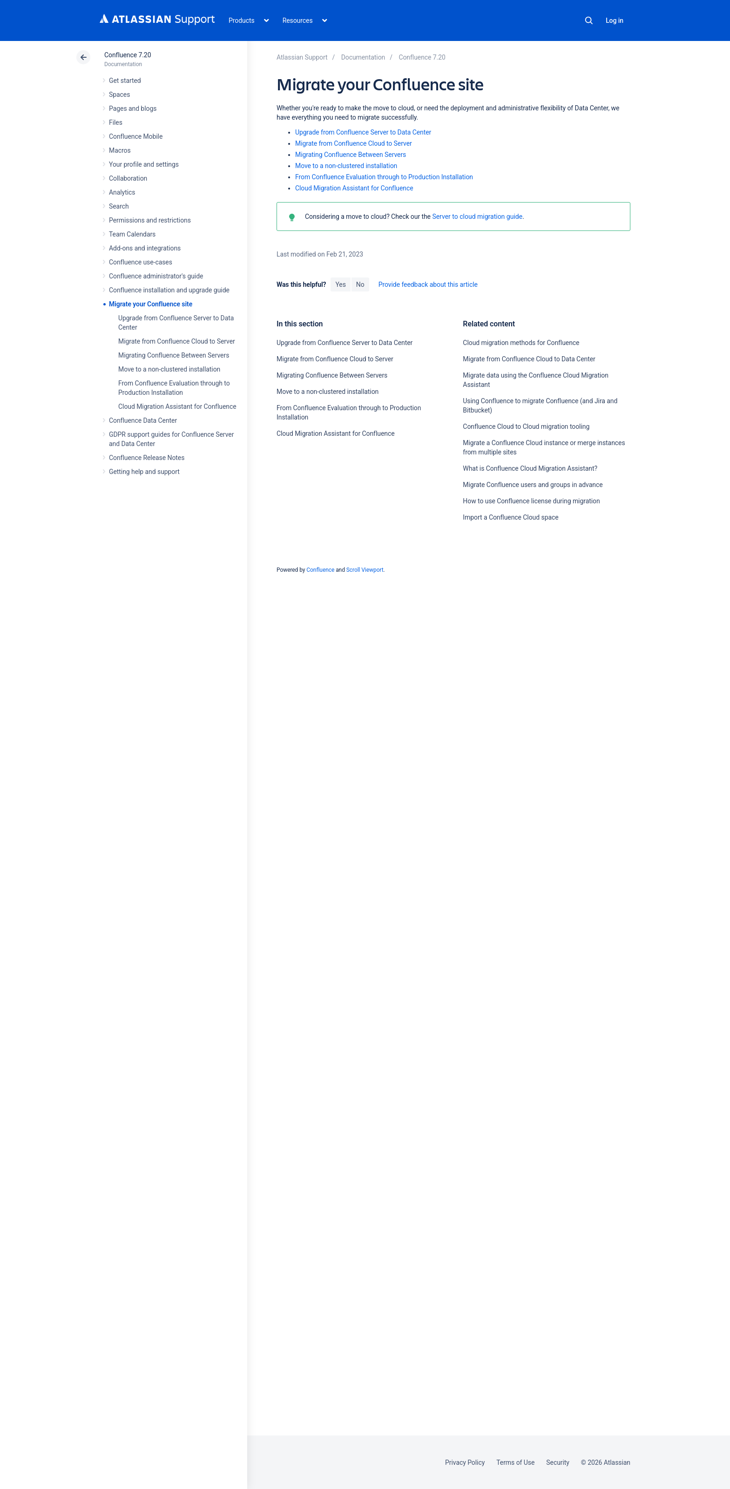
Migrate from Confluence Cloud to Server (176, 341)
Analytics (122, 192)
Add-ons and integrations (145, 248)
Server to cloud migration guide (477, 216)
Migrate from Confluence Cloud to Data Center (529, 359)
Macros (120, 150)
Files (115, 122)
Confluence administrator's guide (156, 276)
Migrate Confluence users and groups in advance (532, 484)
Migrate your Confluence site (150, 304)
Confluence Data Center (143, 420)
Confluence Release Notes (146, 457)
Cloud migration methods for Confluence (521, 342)
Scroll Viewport (365, 570)
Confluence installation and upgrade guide (169, 290)
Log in (614, 20)
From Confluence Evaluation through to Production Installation (384, 177)
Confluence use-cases (140, 262)
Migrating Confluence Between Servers (173, 355)
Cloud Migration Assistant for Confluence (177, 406)
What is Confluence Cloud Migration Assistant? (530, 468)
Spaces (119, 94)
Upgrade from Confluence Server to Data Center (363, 132)
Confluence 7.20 (127, 55)
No (360, 284)
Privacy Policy (465, 1462)
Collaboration (128, 178)
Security (557, 1462)
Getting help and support (144, 471)
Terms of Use (515, 1462)
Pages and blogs (132, 108)
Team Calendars (132, 234)
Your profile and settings (144, 164)
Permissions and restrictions (150, 220)
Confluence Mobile (135, 136)
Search (588, 20)
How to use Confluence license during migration (531, 501)
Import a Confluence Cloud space (510, 517)
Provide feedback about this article (428, 284)
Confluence (320, 570)
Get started (125, 80)
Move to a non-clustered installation (169, 369)
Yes (340, 284)
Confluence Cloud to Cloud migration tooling (526, 426)
